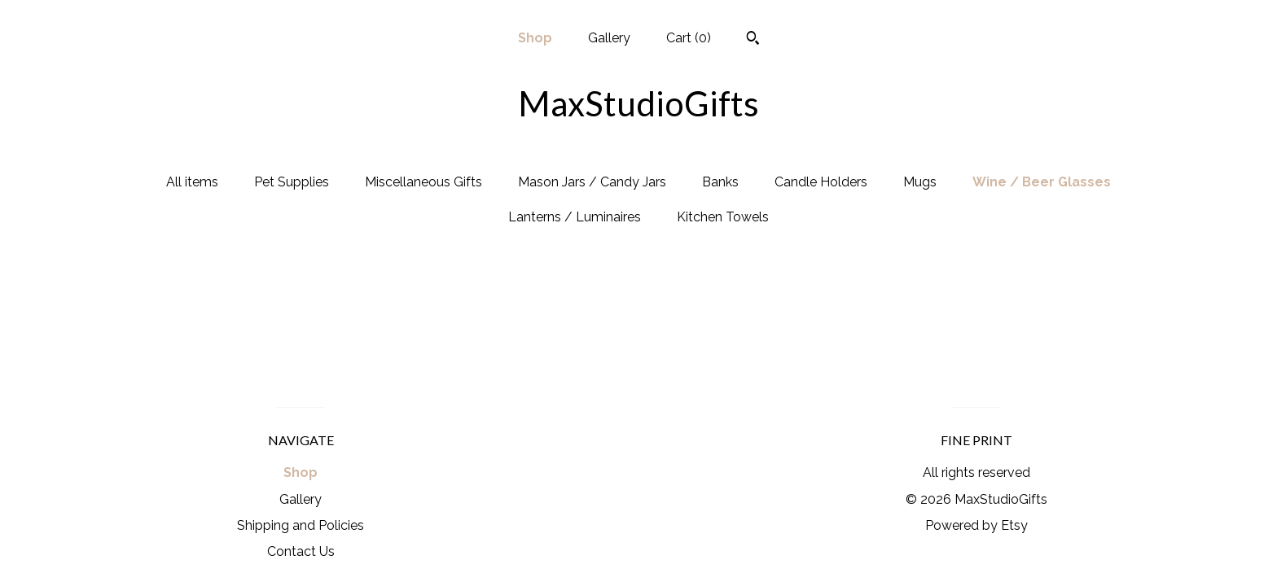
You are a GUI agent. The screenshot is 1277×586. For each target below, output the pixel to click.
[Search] (753, 40)
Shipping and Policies (300, 525)
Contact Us (301, 551)
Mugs (920, 182)
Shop (535, 38)
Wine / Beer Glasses (1041, 182)
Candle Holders (821, 182)
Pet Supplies (291, 182)
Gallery (609, 38)
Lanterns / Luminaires (574, 217)
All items (192, 182)
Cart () (688, 38)
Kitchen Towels (723, 217)
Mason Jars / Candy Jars (592, 182)
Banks (720, 182)
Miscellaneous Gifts (423, 182)
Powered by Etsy (976, 525)
